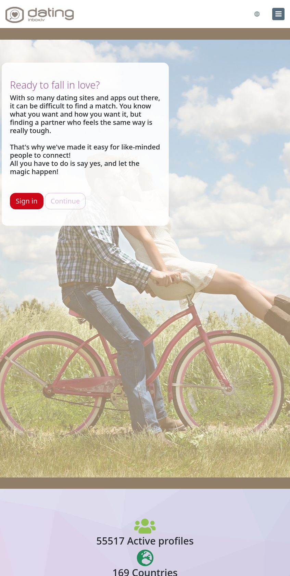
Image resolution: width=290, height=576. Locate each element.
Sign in (27, 201)
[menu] (278, 14)
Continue (65, 201)
